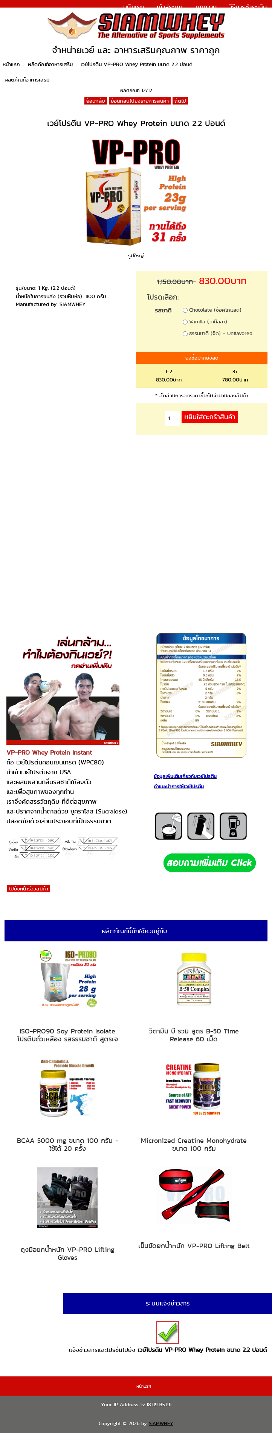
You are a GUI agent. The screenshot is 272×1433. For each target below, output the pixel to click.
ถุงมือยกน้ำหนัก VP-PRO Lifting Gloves (68, 1253)
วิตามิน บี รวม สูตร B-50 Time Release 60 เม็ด (194, 1035)
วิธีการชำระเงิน (248, 6)
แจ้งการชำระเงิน (246, 16)
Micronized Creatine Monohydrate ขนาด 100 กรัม (194, 1144)
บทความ (206, 6)
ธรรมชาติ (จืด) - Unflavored (220, 333)
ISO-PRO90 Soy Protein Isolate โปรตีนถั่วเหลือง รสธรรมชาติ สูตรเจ (67, 1035)
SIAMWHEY (161, 1423)
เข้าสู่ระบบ (170, 6)
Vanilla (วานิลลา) (208, 321)
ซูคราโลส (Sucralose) (98, 811)
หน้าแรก (133, 6)
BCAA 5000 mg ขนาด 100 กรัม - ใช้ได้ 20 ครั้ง (67, 1144)
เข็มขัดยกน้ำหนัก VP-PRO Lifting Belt (194, 1246)
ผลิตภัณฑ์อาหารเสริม (50, 64)
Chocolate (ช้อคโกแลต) (215, 310)
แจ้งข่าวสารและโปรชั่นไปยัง (168, 1338)
